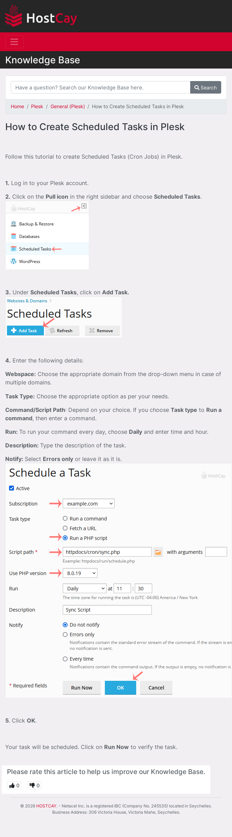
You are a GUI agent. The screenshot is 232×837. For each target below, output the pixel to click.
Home (17, 106)
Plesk (37, 106)
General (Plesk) (68, 106)
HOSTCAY (46, 805)
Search (205, 87)
